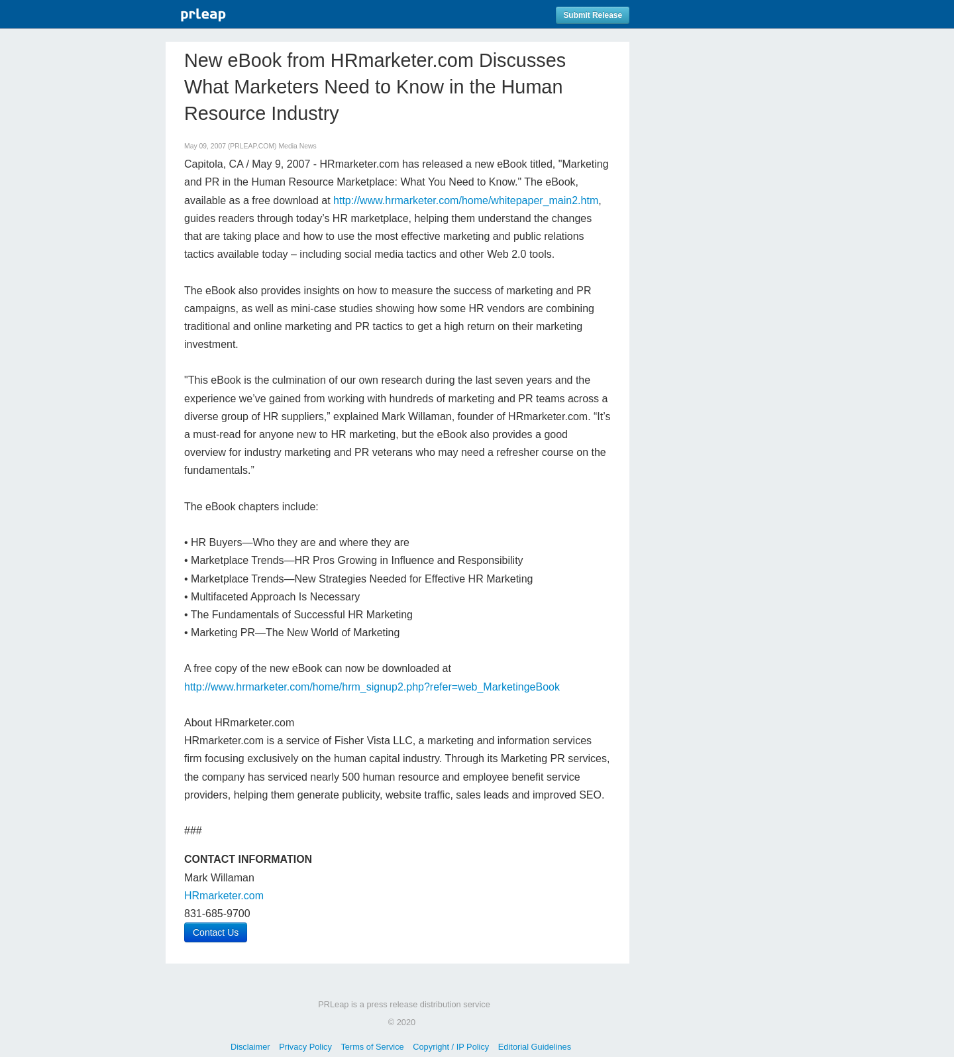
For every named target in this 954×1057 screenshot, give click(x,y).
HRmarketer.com (224, 895)
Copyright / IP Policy (451, 1047)
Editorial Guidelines (534, 1047)
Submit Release (592, 15)
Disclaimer (250, 1047)
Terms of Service (372, 1047)
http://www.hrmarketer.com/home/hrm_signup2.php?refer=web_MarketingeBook (372, 687)
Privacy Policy (305, 1047)
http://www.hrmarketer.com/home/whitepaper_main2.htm (465, 200)
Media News (297, 146)
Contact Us (215, 932)
